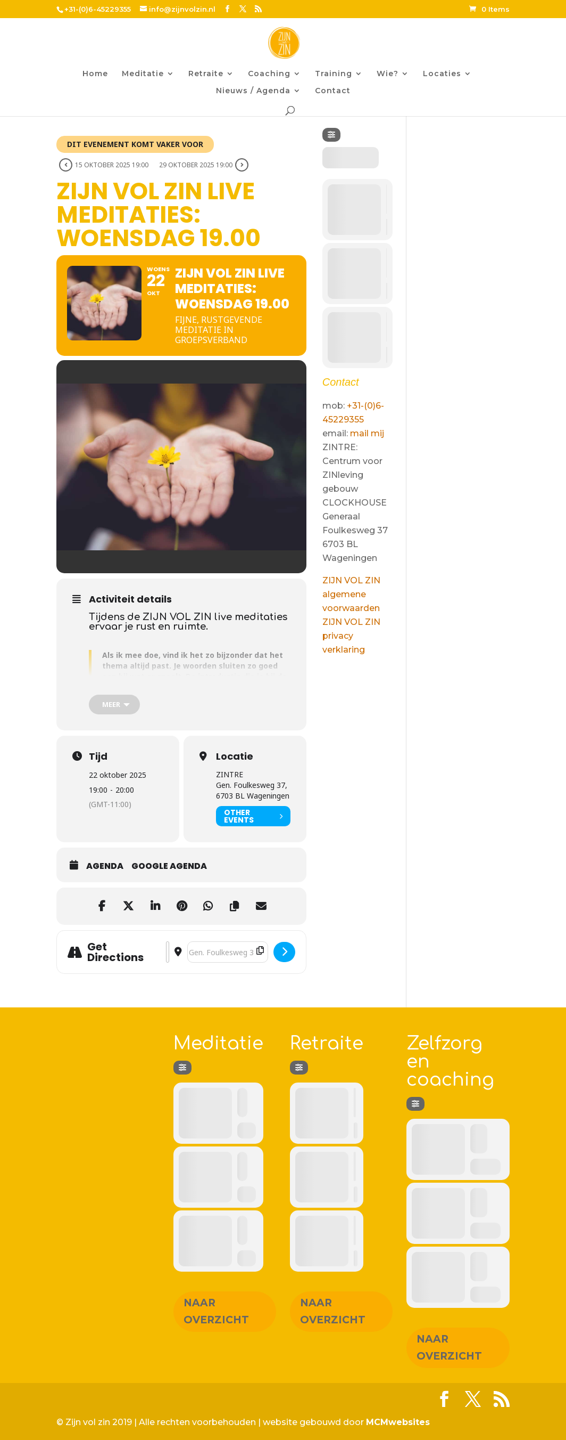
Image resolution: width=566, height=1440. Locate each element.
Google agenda (169, 866)
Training (333, 74)
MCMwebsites (398, 1422)
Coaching (269, 74)
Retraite (205, 74)
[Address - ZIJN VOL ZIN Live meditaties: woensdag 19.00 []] (167, 952)
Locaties (442, 74)
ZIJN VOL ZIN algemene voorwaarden (351, 594)
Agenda (104, 866)
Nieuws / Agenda (253, 91)
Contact (333, 91)
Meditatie (143, 74)
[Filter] (331, 135)
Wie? (387, 74)
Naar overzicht (216, 1311)
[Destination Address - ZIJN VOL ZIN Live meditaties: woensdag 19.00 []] (227, 952)
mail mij (367, 433)
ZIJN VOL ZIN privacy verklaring (351, 636)
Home (95, 74)
